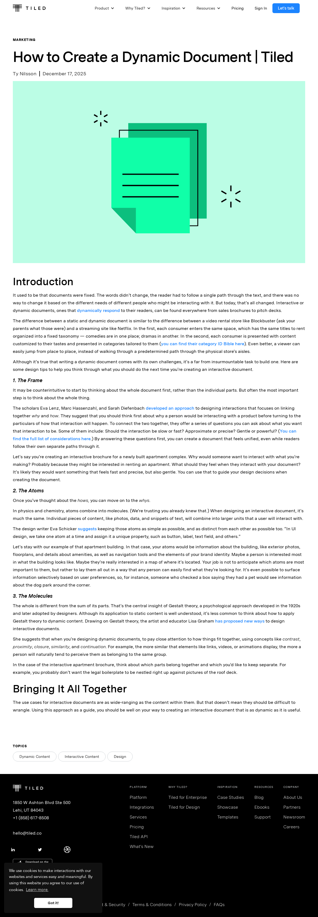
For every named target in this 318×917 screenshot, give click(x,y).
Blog (259, 797)
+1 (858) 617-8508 (31, 817)
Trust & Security (109, 904)
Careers (291, 826)
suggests (87, 528)
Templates (227, 817)
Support (262, 817)
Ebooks (261, 807)
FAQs (219, 904)
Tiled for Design (184, 807)
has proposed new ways (239, 621)
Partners (292, 807)
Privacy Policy (193, 904)
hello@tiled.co (27, 833)
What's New (142, 846)
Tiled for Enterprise (187, 797)
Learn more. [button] (37, 889)
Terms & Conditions (152, 904)
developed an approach (170, 408)
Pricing (137, 826)
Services (138, 817)
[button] (104, 8)
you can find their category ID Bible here (202, 343)
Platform (138, 797)
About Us (292, 797)
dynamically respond (98, 310)
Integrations (142, 807)
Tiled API (139, 836)
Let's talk (286, 8)
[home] (29, 8)
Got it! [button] (53, 903)
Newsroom (294, 817)
